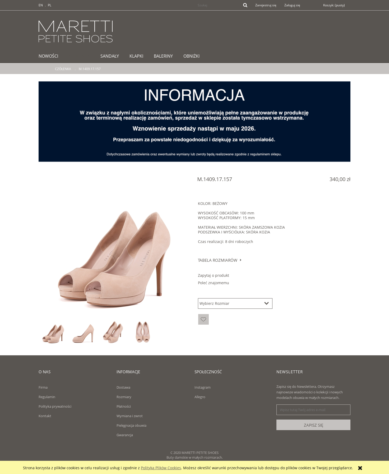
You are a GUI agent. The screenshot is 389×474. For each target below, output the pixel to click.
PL (49, 5)
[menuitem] (51, 56)
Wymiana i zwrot (130, 415)
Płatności (124, 406)
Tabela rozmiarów (217, 260)
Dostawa (123, 387)
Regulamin (47, 396)
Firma (43, 387)
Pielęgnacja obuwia (131, 425)
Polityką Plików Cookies (161, 467)
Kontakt (45, 415)
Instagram (203, 387)
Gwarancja (125, 434)
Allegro (200, 396)
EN (41, 5)
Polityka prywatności (55, 406)
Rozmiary (124, 396)
